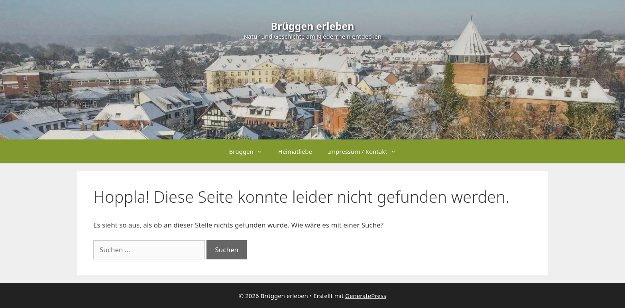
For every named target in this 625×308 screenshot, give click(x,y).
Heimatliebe (295, 151)
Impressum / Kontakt (366, 151)
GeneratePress (365, 296)
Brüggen (249, 151)
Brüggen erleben (312, 26)
